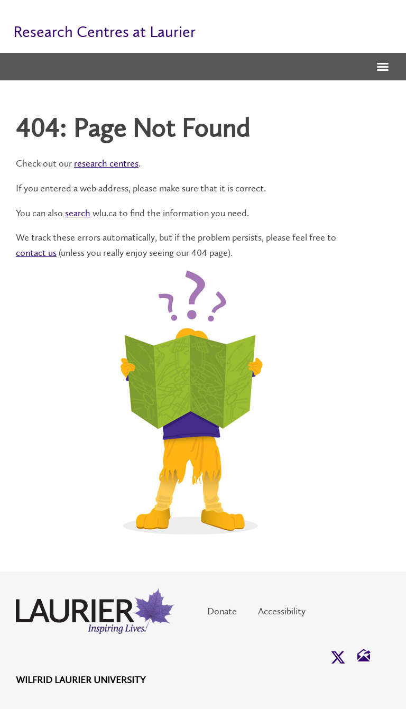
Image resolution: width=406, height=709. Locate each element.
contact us (36, 253)
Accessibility (282, 611)
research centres (106, 163)
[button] (383, 68)
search (77, 213)
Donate (222, 611)
